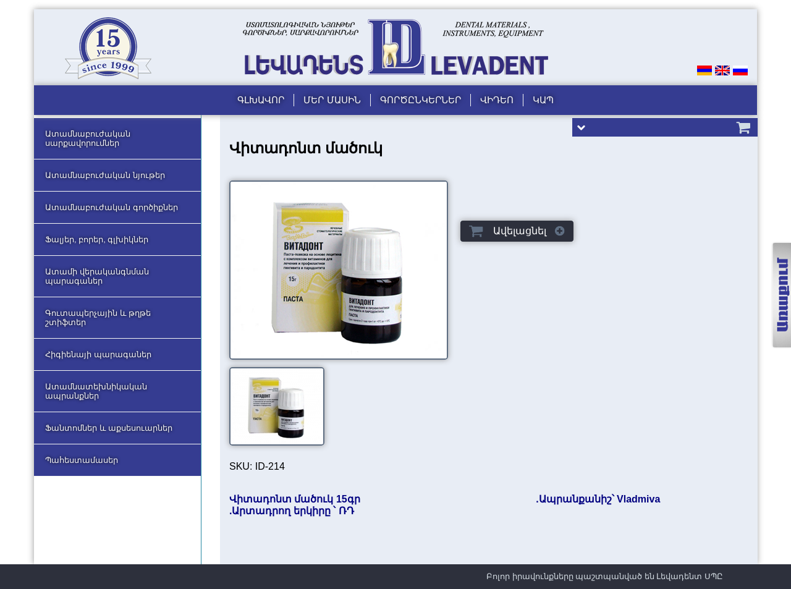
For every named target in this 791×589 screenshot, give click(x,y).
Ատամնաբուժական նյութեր (105, 175)
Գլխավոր (260, 100)
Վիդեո (497, 100)
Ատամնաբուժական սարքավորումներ (87, 138)
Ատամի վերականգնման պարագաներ (97, 276)
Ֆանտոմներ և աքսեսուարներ (108, 428)
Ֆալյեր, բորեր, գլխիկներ (96, 239)
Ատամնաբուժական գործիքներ (111, 207)
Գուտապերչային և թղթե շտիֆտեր (98, 317)
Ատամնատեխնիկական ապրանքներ (96, 391)
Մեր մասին (331, 100)
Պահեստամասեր (81, 460)
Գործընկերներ (420, 100)
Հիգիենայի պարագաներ (98, 354)
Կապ (543, 100)
